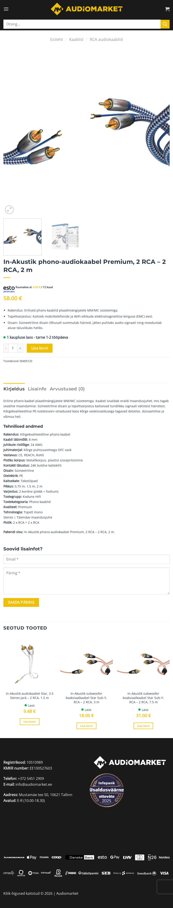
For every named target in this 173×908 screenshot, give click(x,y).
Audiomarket (67, 893)
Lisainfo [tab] (37, 389)
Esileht (56, 39)
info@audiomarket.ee (34, 784)
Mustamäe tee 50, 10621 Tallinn (45, 794)
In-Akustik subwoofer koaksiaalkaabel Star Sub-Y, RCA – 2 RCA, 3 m (86, 698)
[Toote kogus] (12, 348)
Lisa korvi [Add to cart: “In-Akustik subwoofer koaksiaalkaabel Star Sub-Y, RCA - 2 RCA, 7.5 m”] (143, 726)
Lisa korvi (39, 348)
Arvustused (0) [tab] (67, 389)
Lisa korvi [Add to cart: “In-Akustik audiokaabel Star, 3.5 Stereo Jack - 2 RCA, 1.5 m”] (29, 721)
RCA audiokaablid (106, 39)
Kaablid (76, 39)
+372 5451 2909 (31, 778)
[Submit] (165, 24)
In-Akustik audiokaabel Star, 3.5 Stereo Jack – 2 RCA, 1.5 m (29, 696)
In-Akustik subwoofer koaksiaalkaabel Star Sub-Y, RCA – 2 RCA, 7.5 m (143, 698)
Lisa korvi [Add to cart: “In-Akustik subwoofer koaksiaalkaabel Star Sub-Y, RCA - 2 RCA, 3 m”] (86, 726)
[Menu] (6, 8)
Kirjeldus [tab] (14, 389)
